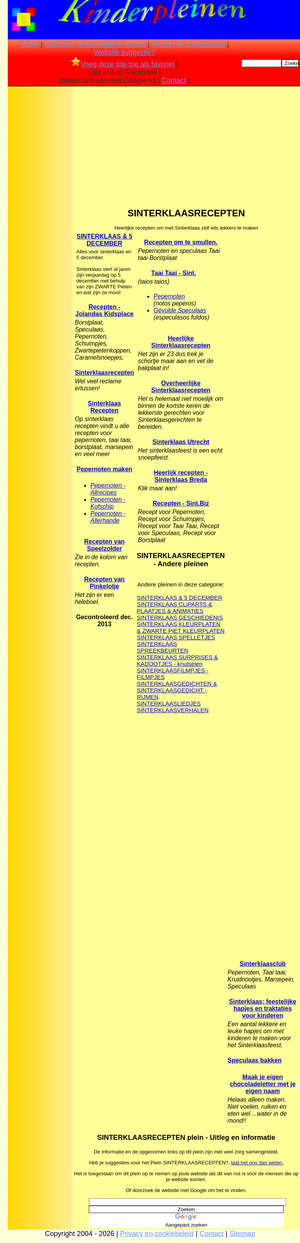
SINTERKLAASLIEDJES (169, 703)
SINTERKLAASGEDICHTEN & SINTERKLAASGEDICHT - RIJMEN (177, 690)
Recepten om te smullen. (181, 242)
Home (29, 44)
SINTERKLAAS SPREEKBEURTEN (162, 647)
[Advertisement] (40, 210)
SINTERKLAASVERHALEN (172, 710)
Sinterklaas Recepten (104, 407)
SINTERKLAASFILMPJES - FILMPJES (172, 673)
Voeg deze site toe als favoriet (122, 64)
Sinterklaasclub (263, 963)
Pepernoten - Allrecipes (107, 489)
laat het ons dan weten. (257, 1163)
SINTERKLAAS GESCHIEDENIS (180, 617)
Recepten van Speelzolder (104, 545)
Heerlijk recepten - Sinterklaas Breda (181, 476)
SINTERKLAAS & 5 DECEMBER (104, 240)
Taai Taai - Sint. (173, 273)
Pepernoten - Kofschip (107, 503)
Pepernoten (169, 296)
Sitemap (242, 1234)
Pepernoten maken (104, 469)
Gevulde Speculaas (180, 310)
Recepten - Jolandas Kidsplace (104, 310)
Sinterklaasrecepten (104, 372)
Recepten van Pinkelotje (104, 583)
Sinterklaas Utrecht (180, 442)
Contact (174, 80)
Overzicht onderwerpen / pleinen (95, 44)
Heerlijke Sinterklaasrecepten (180, 342)
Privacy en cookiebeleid (188, 44)
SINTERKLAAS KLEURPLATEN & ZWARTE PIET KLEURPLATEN (180, 627)
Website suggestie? (124, 52)
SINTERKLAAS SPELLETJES (176, 637)
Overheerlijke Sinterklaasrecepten (180, 386)
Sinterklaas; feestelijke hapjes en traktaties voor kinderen (262, 1008)
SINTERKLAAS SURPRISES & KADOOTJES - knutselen (177, 660)
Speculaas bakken (255, 1060)
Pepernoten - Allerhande (107, 517)
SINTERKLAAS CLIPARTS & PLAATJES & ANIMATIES (174, 607)
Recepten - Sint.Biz (181, 503)
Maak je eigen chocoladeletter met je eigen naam (263, 1084)
